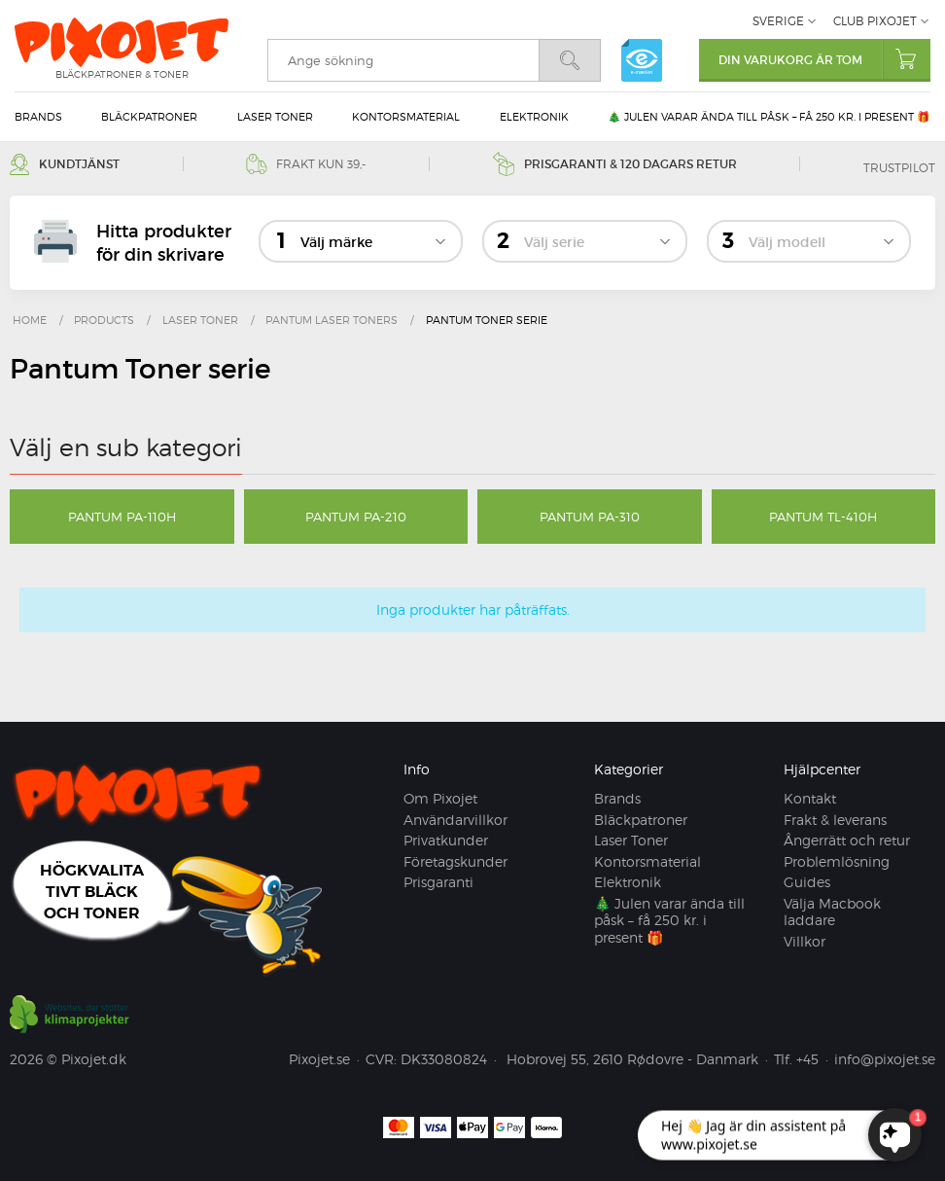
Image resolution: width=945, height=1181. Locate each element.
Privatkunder (445, 840)
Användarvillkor (455, 819)
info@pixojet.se (884, 1059)
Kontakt (810, 798)
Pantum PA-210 (355, 516)
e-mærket (641, 60)
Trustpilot (899, 168)
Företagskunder (455, 861)
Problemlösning (837, 861)
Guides (807, 882)
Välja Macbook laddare (832, 912)
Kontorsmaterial (406, 117)
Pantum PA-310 (590, 516)
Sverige (778, 21)
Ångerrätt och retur (847, 840)
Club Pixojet (875, 21)
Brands (38, 117)
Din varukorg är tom (824, 59)
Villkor (804, 941)
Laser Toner (275, 117)
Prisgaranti (438, 882)
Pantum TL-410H (823, 516)
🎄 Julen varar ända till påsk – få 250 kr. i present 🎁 (769, 117)
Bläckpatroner (149, 117)
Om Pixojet (440, 798)
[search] (403, 60)
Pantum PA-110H (122, 516)
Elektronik (534, 117)
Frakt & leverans (835, 819)
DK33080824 (444, 1059)
